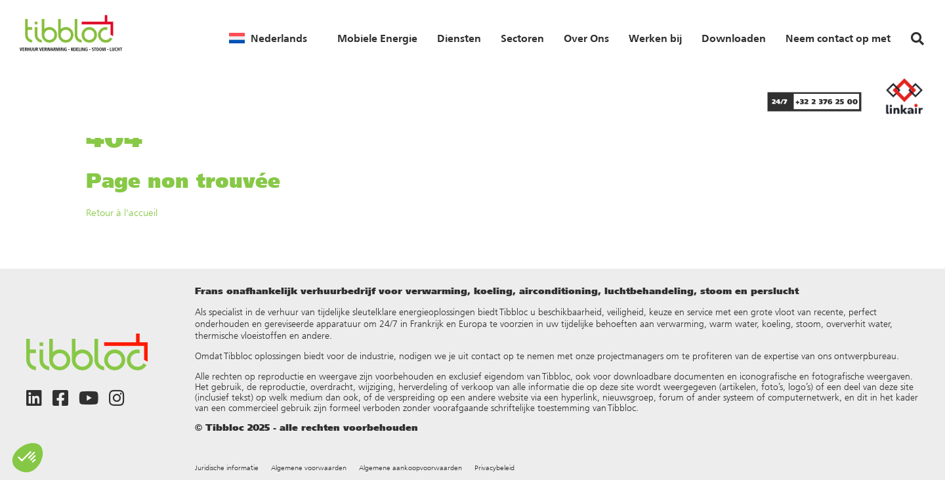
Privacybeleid (494, 468)
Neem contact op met (838, 38)
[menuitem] (268, 38)
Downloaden (734, 38)
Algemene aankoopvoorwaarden (410, 468)
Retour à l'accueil (122, 212)
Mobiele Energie (377, 38)
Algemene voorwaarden (308, 468)
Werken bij (655, 38)
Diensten (459, 38)
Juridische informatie (227, 468)
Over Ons (586, 38)
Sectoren (522, 38)
